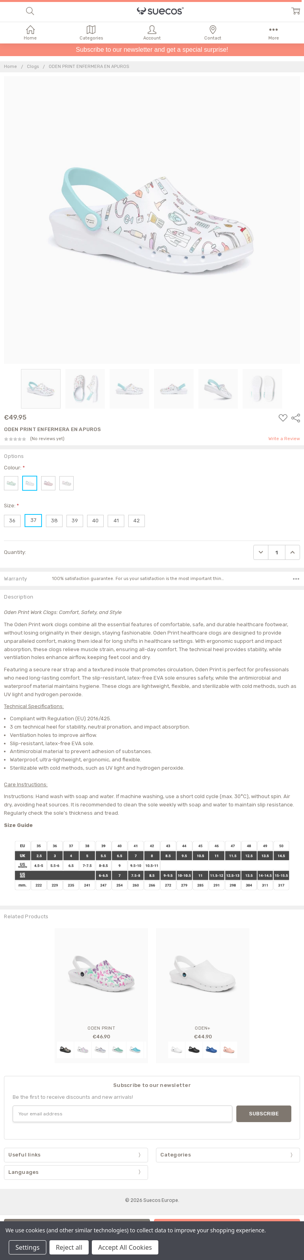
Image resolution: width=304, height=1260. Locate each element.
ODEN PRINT (101, 1028)
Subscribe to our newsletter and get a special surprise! (152, 49)
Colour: (14, 468)
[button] (152, 49)
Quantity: (15, 552)
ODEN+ (202, 1028)
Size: (11, 506)
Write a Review (284, 439)
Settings (27, 1247)
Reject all (69, 1247)
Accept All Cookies (125, 1247)
